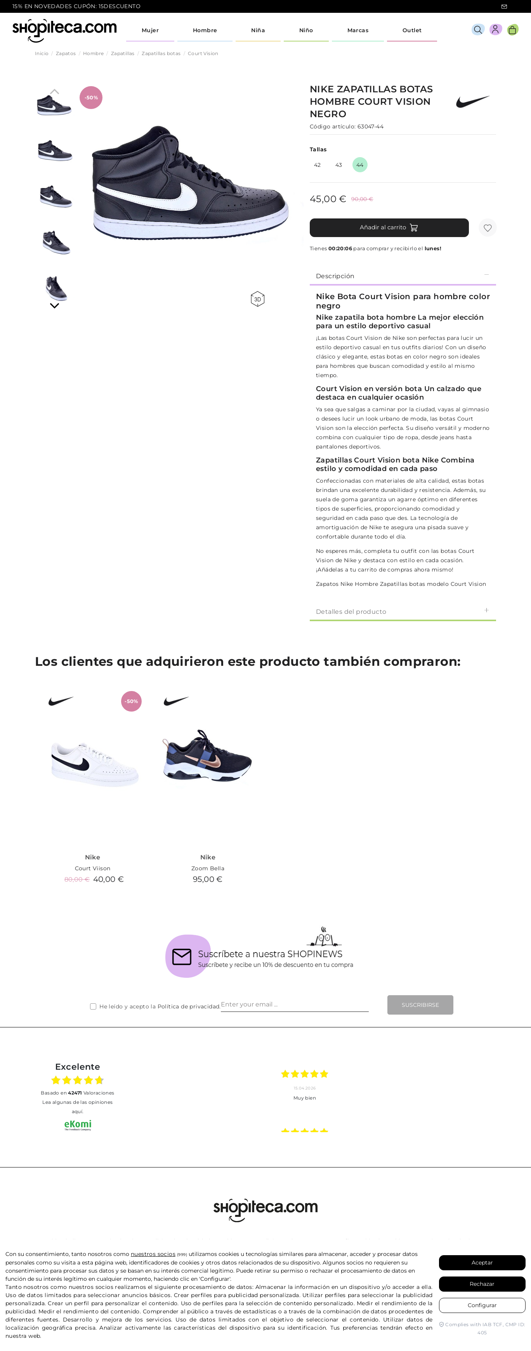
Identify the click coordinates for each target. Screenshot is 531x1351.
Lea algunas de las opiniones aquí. (77, 1106)
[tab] (403, 275)
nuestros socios (153, 1254)
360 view (257, 299)
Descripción (403, 276)
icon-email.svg (504, 6)
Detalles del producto (403, 611)
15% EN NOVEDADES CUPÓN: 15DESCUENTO (76, 6)
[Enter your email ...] (295, 1005)
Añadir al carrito (389, 227)
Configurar (482, 1305)
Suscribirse (420, 1004)
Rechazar (482, 1283)
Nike (93, 857)
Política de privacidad (189, 1006)
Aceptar (482, 1262)
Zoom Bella (207, 868)
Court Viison (93, 868)
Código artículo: (333, 126)
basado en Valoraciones (77, 1093)
